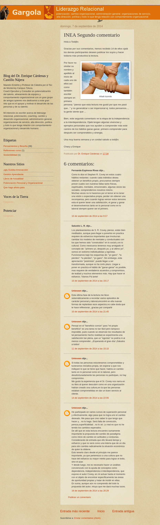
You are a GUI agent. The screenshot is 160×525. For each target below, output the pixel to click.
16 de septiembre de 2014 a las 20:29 (90, 490)
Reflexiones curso (12, 150)
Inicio (101, 511)
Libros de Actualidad (13, 178)
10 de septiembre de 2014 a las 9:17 (90, 216)
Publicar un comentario (79, 497)
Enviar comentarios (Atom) (87, 518)
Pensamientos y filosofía (15, 146)
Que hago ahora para (13, 187)
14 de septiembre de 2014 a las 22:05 (90, 398)
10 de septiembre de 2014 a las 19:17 (90, 280)
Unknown (77, 290)
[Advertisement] (24, 46)
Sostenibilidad (10, 155)
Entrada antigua (123, 511)
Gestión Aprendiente (13, 174)
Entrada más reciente (75, 511)
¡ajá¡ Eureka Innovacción (15, 170)
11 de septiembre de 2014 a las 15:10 (90, 348)
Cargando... (9, 202)
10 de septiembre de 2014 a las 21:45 (90, 311)
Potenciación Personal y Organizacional (23, 183)
